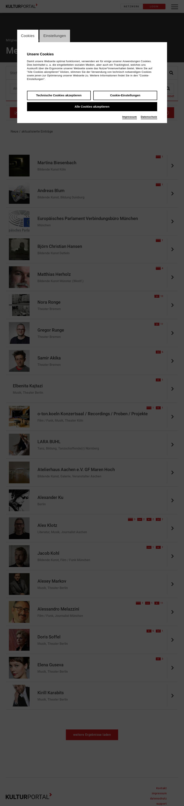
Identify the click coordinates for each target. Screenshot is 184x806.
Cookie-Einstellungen (125, 95)
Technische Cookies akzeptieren (59, 95)
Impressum (129, 117)
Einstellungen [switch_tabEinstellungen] (54, 36)
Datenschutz (149, 117)
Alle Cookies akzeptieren (92, 107)
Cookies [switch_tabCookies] (28, 36)
